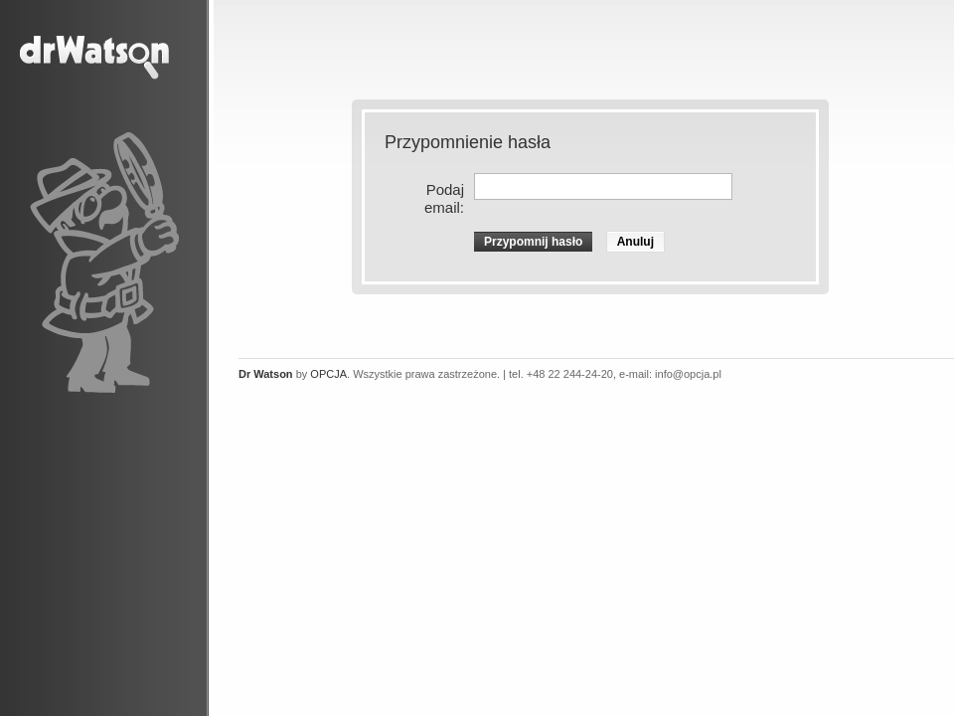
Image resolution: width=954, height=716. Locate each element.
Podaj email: (444, 198)
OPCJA (328, 374)
